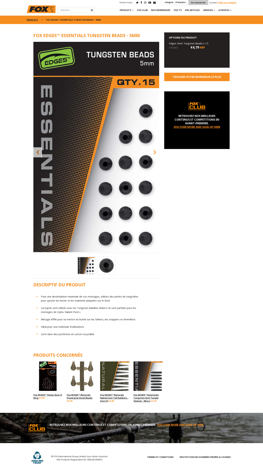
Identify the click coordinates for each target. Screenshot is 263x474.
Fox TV (178, 10)
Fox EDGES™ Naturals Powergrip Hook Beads (79, 396)
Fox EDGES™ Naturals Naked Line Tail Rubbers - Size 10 (114, 397)
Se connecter (198, 2)
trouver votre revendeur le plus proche (197, 78)
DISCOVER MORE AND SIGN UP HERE (197, 127)
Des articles (192, 10)
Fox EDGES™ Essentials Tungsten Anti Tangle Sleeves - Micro (146, 397)
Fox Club (142, 10)
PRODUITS (125, 10)
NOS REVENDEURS (160, 10)
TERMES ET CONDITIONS (160, 457)
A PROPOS (223, 10)
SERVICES (208, 10)
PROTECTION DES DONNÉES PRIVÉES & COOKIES (205, 457)
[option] (96, 147)
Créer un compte (227, 2)
